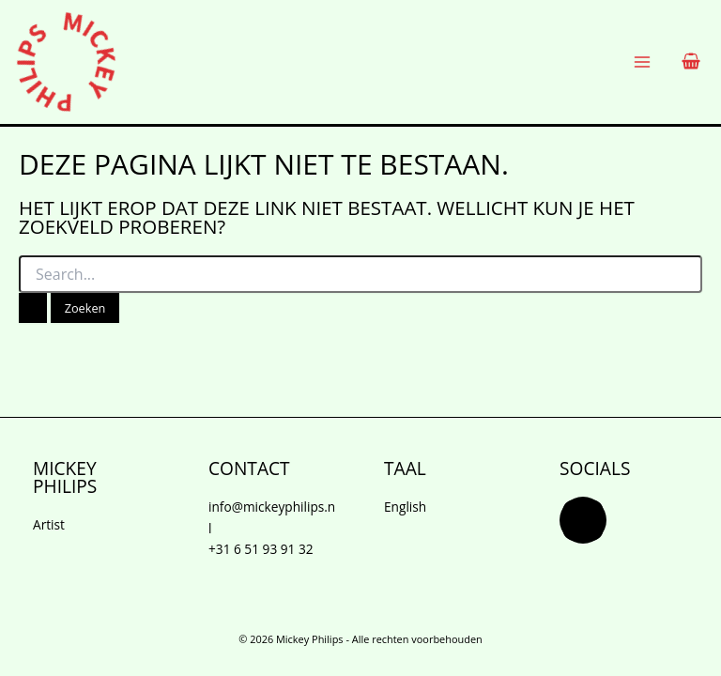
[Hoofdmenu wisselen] (642, 62)
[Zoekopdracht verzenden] (33, 308)
